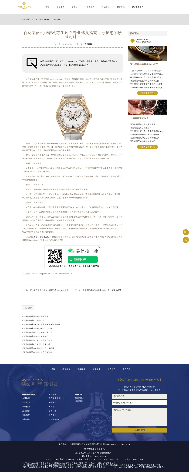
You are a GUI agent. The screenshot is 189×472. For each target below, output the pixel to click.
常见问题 (106, 8)
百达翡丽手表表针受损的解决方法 (144, 81)
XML (128, 444)
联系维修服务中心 (147, 93)
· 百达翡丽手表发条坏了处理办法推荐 (38, 348)
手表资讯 (52, 415)
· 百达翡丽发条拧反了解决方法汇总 (37, 332)
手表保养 (52, 402)
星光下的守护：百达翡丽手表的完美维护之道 (147, 71)
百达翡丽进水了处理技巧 (141, 128)
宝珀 (93, 459)
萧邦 (112, 459)
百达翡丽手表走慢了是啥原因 (142, 124)
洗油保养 (26, 411)
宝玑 (99, 459)
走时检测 (26, 398)
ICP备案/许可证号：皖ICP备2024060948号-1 (94, 453)
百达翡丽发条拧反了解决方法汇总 (144, 138)
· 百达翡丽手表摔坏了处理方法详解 (37, 352)
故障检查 (26, 407)
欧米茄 (128, 459)
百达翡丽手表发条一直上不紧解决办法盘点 (147, 131)
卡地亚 (79, 459)
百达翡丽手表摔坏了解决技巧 (142, 141)
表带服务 (26, 419)
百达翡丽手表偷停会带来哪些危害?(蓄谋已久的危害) (147, 88)
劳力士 (119, 459)
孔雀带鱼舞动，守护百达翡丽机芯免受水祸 (147, 77)
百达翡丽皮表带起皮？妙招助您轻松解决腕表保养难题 (53, 290)
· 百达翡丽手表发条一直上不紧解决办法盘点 (41, 324)
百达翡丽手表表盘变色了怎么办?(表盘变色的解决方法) (147, 84)
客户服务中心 (138, 8)
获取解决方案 (140, 430)
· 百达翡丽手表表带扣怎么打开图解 (37, 328)
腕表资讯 (121, 8)
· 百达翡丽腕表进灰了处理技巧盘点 (37, 340)
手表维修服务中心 (56, 398)
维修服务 (60, 8)
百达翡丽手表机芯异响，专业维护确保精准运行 (147, 74)
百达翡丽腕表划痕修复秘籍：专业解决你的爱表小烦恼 (106, 290)
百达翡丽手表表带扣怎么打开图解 (144, 134)
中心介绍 (126, 369)
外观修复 (26, 415)
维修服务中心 (54, 419)
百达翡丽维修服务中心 (41, 19)
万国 (106, 459)
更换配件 (75, 8)
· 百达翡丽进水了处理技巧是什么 (36, 344)
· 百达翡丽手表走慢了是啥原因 (35, 316)
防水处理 (26, 402)
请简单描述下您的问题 (139, 417)
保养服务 (90, 8)
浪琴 (135, 459)
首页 (47, 8)
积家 (87, 459)
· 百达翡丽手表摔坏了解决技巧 (35, 336)
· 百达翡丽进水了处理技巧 (33, 320)
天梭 (141, 459)
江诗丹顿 (70, 459)
